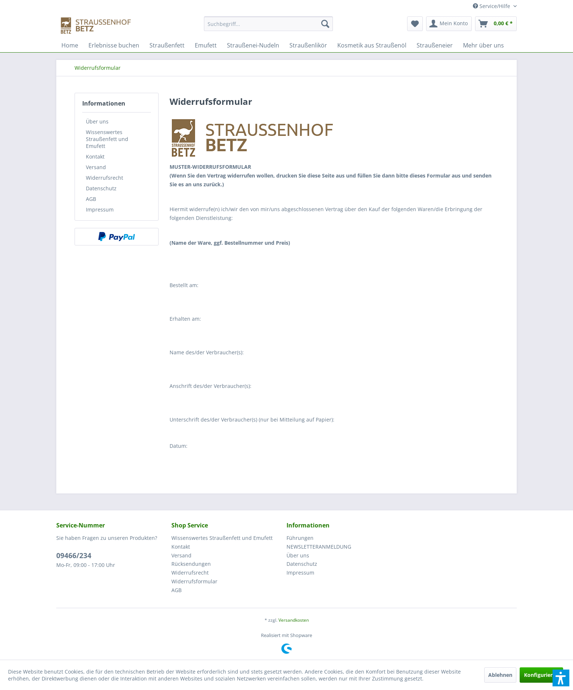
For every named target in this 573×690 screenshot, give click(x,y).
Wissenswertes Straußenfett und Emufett (107, 139)
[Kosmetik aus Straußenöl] (371, 45)
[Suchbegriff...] (268, 23)
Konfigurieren (541, 674)
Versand (96, 167)
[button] (561, 678)
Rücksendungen (191, 563)
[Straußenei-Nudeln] (253, 45)
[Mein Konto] (449, 23)
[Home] (69, 45)
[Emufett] (206, 45)
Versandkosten (293, 620)
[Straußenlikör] (308, 45)
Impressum (100, 209)
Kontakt (95, 156)
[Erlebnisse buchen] (113, 45)
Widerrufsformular (194, 581)
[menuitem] (268, 27)
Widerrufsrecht (104, 177)
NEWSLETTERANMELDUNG (318, 546)
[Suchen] (325, 23)
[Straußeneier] (434, 45)
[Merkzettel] (415, 23)
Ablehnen (500, 674)
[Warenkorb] (496, 23)
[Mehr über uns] (483, 45)
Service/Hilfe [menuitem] (492, 6)
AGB (91, 198)
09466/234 (73, 555)
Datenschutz (101, 188)
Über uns (97, 121)
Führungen (300, 537)
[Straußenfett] (167, 45)
